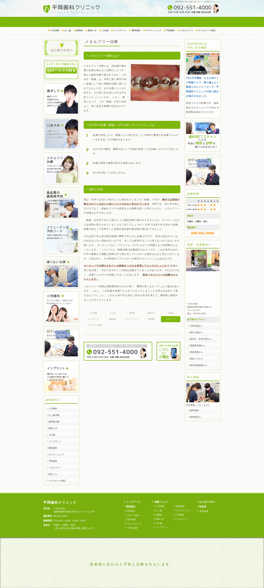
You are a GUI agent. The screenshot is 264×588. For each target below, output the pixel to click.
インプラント (119, 30)
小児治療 (53, 30)
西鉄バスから (196, 358)
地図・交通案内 (199, 244)
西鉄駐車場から (197, 345)
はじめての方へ (146, 22)
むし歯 (66, 30)
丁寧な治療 (132, 528)
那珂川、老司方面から (201, 339)
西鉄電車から (196, 352)
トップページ (58, 22)
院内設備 (131, 519)
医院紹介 (87, 22)
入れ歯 (103, 30)
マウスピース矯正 (206, 30)
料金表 (176, 22)
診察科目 (53, 399)
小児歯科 (52, 408)
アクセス (206, 22)
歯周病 (78, 30)
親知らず (91, 30)
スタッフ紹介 (133, 515)
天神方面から (196, 326)
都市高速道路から (198, 365)
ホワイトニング (152, 30)
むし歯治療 (53, 415)
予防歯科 (169, 30)
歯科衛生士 (195, 417)
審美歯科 (135, 30)
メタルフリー (185, 30)
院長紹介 (131, 511)
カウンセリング (134, 524)
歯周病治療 (53, 421)
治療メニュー (117, 22)
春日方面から (196, 332)
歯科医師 (194, 410)
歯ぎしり (52, 474)
